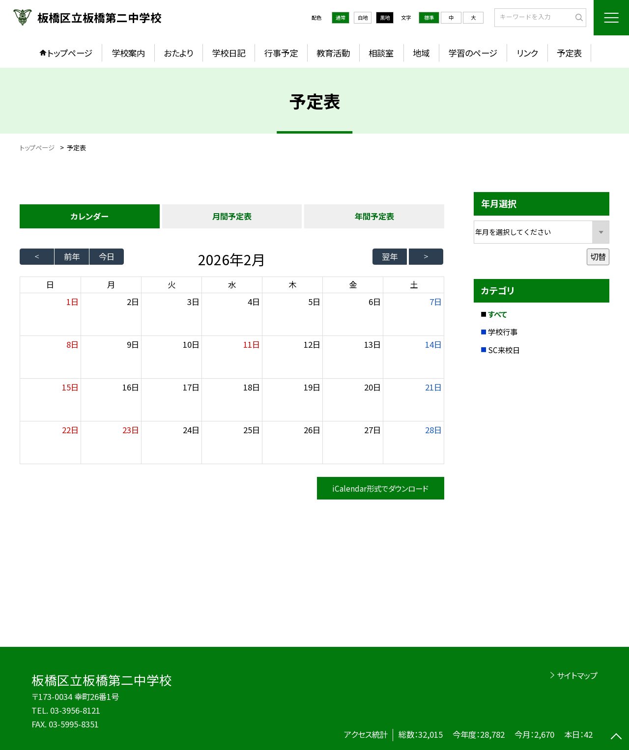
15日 (70, 387)
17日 (191, 387)
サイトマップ (577, 675)
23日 (130, 430)
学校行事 (502, 331)
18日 (251, 387)
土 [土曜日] (414, 284)
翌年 (390, 256)
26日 (312, 430)
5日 (314, 301)
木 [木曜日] (292, 284)
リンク (527, 53)
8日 (72, 344)
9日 (133, 344)
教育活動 (333, 53)
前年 (72, 256)
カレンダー (89, 216)
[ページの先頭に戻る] (616, 737)
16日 (130, 387)
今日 (106, 256)
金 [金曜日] (353, 284)
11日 (251, 344)
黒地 (385, 17)
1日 (72, 301)
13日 (372, 344)
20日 (372, 387)
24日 (191, 430)
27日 (372, 430)
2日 (133, 301)
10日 (191, 344)
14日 (433, 344)
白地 (363, 17)
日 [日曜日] (50, 284)
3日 (193, 301)
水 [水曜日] (232, 284)
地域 (421, 53)
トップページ (69, 53)
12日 (312, 344)
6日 (375, 301)
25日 (251, 430)
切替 (598, 256)
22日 (70, 430)
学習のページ (472, 53)
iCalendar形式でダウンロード (380, 488)
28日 (433, 430)
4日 (254, 301)
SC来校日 (504, 349)
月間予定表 (232, 216)
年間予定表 (374, 216)
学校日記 (228, 53)
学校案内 (128, 53)
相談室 (381, 53)
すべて (497, 313)
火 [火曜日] (171, 284)
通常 (340, 17)
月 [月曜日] (111, 284)
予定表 (569, 53)
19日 (312, 387)
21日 (433, 387)
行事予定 (281, 53)
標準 (429, 17)
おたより (178, 53)
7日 (435, 301)
